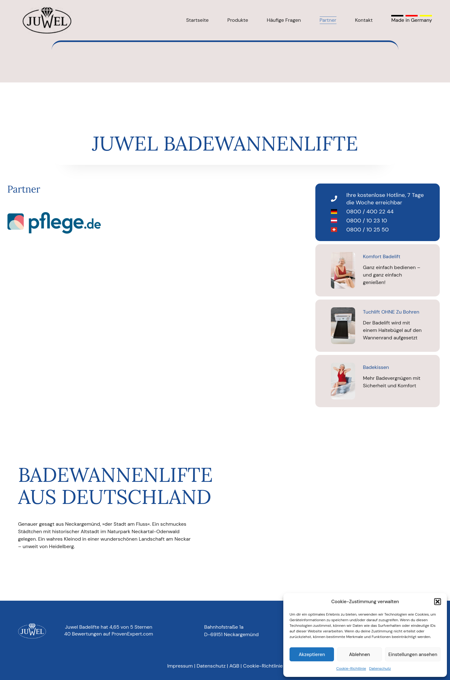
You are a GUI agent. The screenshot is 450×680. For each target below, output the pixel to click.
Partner (328, 20)
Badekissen (376, 367)
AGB (234, 666)
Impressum (180, 666)
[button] (437, 601)
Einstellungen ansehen (412, 654)
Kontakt (364, 20)
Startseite (197, 20)
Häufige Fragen (284, 20)
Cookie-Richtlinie (351, 668)
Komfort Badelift (381, 256)
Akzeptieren (312, 654)
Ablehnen (359, 654)
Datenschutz (380, 668)
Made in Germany (411, 20)
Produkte (237, 20)
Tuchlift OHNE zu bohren (391, 312)
